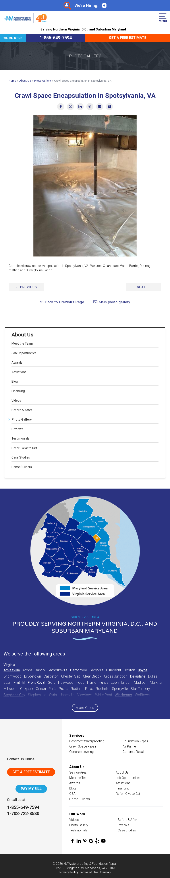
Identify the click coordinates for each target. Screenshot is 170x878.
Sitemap (105, 872)
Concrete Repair (134, 751)
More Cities (85, 708)
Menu (162, 18)
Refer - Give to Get (24, 448)
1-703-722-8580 (23, 813)
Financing (18, 391)
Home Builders (22, 467)
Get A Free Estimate (31, 772)
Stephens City (14, 695)
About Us (22, 335)
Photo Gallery (22, 419)
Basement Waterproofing (86, 741)
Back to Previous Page (62, 302)
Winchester (123, 695)
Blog (15, 381)
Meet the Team (22, 343)
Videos (16, 400)
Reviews (17, 429)
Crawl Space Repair (82, 746)
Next (143, 287)
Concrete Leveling (81, 751)
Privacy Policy (69, 872)
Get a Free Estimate (127, 38)
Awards (17, 362)
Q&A (72, 793)
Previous (26, 287)
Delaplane (137, 676)
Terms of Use (88, 872)
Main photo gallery (111, 302)
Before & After (22, 410)
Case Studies (21, 457)
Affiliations (19, 372)
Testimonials (20, 438)
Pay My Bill (31, 789)
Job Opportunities (24, 353)
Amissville (12, 670)
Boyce (142, 670)
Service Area (78, 772)
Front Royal (36, 682)
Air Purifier (130, 746)
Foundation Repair (135, 741)
